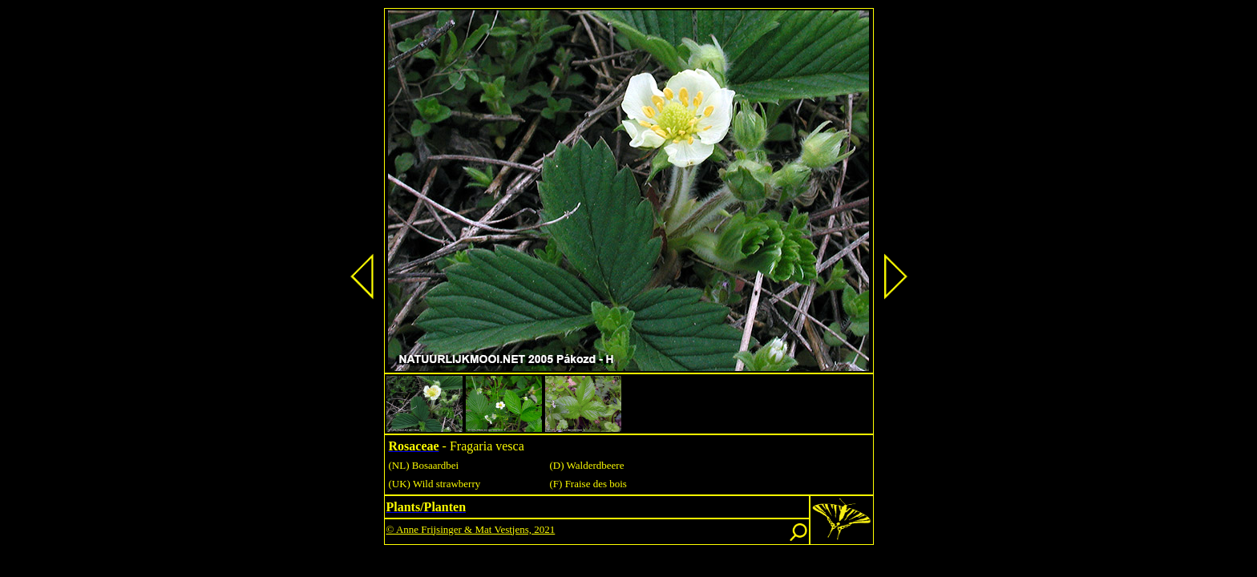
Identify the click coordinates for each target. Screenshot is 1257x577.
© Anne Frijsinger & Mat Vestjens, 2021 (471, 529)
